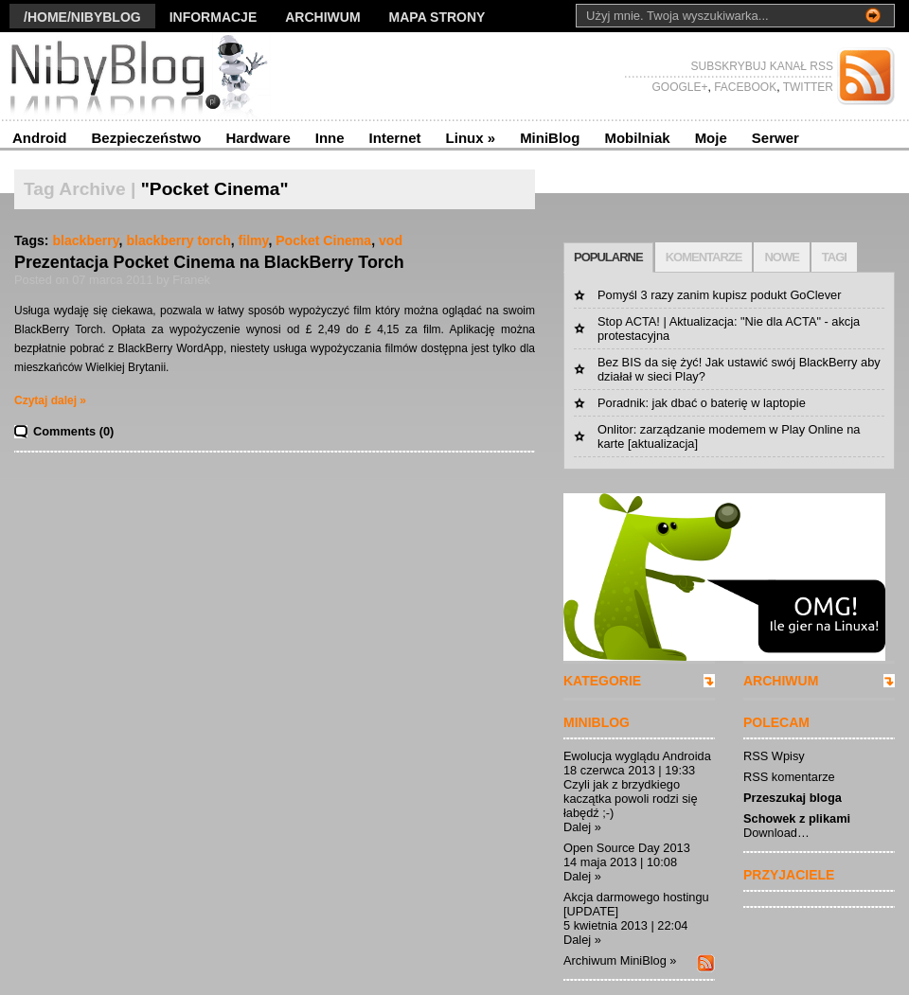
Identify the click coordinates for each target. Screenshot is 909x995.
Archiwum (322, 17)
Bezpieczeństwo (147, 138)
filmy (254, 240)
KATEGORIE (602, 680)
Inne (330, 138)
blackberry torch (178, 240)
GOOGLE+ (679, 87)
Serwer (775, 138)
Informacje (213, 17)
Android (39, 138)
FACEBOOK (743, 87)
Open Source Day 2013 (626, 848)
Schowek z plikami (796, 818)
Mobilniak (636, 138)
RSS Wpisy (774, 756)
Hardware (257, 138)
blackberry (85, 240)
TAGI (834, 257)
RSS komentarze (789, 777)
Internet (395, 138)
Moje (711, 138)
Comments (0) (73, 431)
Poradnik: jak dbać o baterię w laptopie (701, 403)
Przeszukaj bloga (792, 798)
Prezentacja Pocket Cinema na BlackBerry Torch (209, 262)
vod (390, 240)
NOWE (781, 257)
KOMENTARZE (704, 257)
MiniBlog (549, 138)
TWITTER (806, 87)
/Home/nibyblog (82, 17)
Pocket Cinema (323, 240)
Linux (471, 138)
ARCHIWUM (780, 680)
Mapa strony (437, 17)
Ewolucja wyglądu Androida (637, 756)
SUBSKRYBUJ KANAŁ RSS (762, 66)
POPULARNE (608, 257)
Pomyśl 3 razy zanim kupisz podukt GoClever (719, 295)
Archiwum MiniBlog (615, 960)
